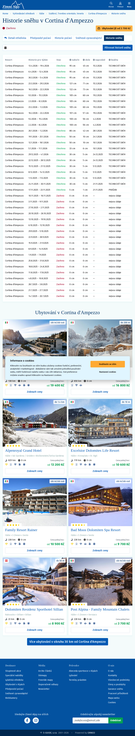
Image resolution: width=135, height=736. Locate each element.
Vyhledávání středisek (24, 13)
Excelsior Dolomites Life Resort (95, 450)
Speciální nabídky (14, 675)
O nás (111, 671)
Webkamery (11, 698)
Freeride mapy (45, 680)
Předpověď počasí (40, 38)
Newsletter (44, 689)
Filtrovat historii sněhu (118, 47)
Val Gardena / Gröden (23, 456)
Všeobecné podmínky (119, 680)
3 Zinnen (16, 535)
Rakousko (10, 614)
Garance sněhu (115, 689)
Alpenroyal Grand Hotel (23, 450)
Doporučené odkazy (48, 684)
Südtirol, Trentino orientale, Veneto (66, 13)
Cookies (112, 702)
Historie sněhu (118, 13)
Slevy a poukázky (117, 684)
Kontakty (112, 675)
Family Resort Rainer (21, 530)
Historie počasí (63, 38)
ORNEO (91, 732)
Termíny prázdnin (77, 680)
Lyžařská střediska (14, 680)
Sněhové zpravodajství (89, 38)
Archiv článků (45, 671)
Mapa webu (113, 698)
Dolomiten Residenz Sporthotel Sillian (34, 609)
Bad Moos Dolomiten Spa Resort (96, 530)
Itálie (41, 13)
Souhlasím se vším (107, 364)
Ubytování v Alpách (14, 684)
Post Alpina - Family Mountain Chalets (100, 609)
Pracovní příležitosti (118, 693)
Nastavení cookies (107, 372)
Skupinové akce (13, 671)
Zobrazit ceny (34, 391)
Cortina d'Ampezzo (97, 13)
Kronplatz (83, 456)
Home (5, 13)
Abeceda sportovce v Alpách (83, 671)
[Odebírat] (115, 720)
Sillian (20, 614)
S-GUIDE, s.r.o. (50, 732)
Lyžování (73, 675)
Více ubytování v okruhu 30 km (67, 642)
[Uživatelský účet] (111, 5)
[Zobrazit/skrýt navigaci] (129, 5)
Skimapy (42, 675)
